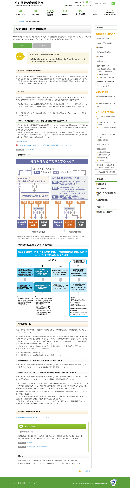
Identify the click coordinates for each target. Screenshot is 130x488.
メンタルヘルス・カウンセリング (106, 136)
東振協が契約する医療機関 (106, 77)
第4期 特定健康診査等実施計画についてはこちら (32, 417)
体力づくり (100, 207)
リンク (15, 483)
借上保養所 (101, 189)
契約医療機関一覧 (103, 66)
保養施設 (100, 179)
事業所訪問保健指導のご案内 (106, 105)
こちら (42, 352)
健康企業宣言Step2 (104, 155)
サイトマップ (33, 483)
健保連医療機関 (103, 74)
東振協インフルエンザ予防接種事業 (107, 124)
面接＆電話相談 (103, 140)
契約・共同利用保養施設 (106, 194)
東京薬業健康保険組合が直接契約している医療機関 (107, 70)
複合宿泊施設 (102, 200)
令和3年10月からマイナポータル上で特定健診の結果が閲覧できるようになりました (46, 145)
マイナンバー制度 (30, 149)
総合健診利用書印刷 (104, 52)
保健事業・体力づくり (106, 212)
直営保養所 (101, 184)
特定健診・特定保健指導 (105, 81)
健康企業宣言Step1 (104, 152)
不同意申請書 (22, 141)
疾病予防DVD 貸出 (104, 144)
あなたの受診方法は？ (104, 43)
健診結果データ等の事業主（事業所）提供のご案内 (106, 166)
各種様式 (101, 161)
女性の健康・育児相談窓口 (106, 172)
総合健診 (100, 47)
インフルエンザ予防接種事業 (106, 118)
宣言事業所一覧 (103, 158)
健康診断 (21, 21)
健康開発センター (103, 61)
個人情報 (22, 483)
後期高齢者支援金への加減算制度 (37, 446)
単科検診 (100, 57)
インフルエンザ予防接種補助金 (107, 129)
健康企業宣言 (101, 149)
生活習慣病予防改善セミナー (106, 98)
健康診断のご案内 (103, 38)
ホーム (15, 21)
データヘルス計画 (103, 86)
